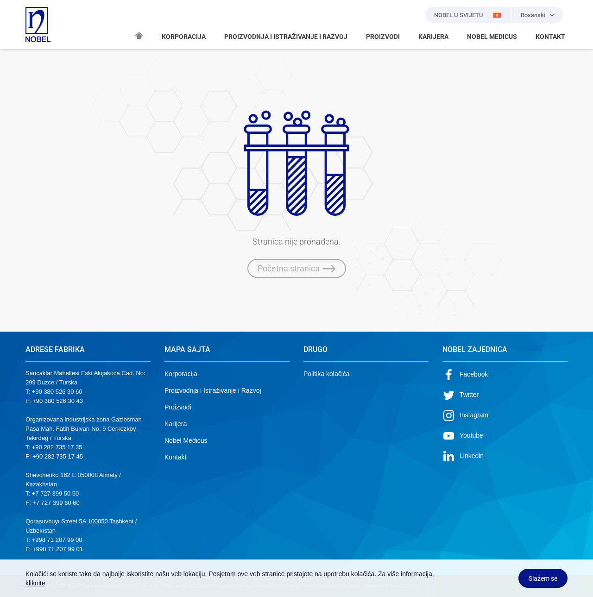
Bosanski (533, 15)
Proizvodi (177, 407)
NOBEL (37, 24)
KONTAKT (550, 36)
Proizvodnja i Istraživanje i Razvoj (212, 390)
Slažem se (543, 578)
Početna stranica (297, 268)
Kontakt (175, 457)
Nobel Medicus (186, 440)
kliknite (35, 583)
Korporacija (180, 373)
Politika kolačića (326, 373)
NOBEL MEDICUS (492, 36)
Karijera (175, 423)
